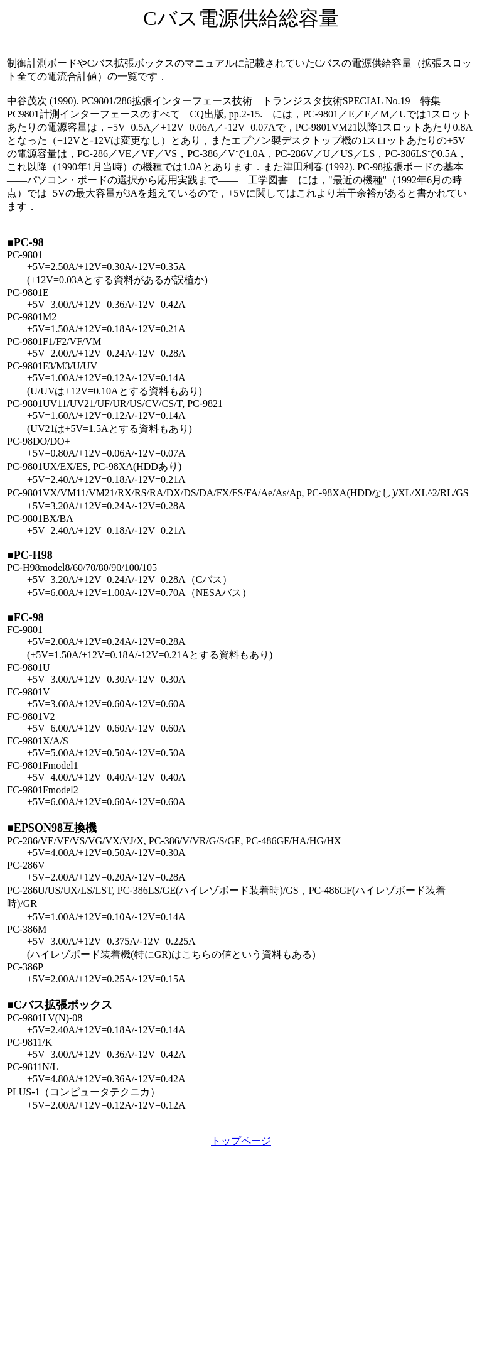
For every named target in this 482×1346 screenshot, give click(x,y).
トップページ (241, 1141)
